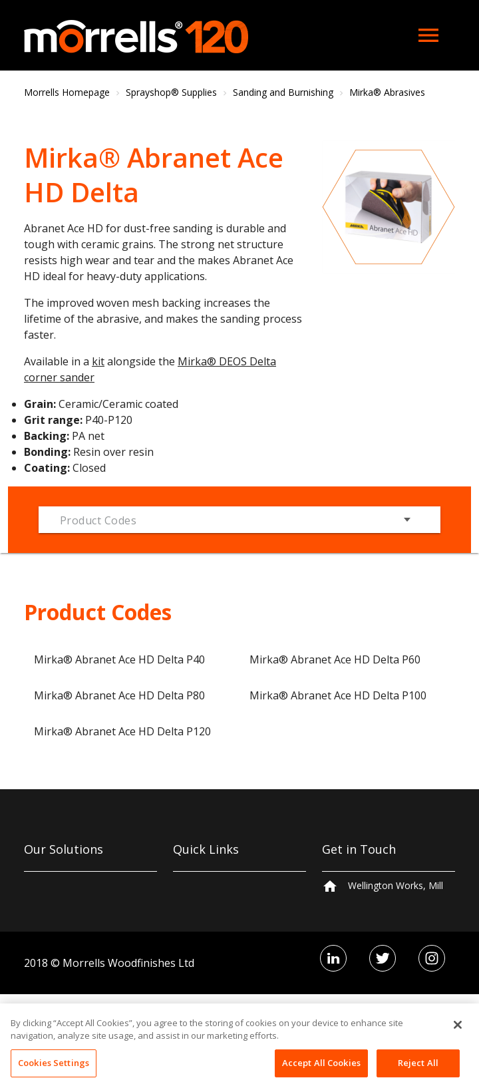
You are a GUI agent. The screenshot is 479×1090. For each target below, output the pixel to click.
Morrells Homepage (67, 92)
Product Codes (98, 520)
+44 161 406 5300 (387, 947)
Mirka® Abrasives (387, 92)
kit (98, 361)
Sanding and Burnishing (283, 92)
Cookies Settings (53, 1073)
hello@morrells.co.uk (392, 973)
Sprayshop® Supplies (171, 92)
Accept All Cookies (321, 1073)
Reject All (418, 1073)
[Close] (457, 1034)
